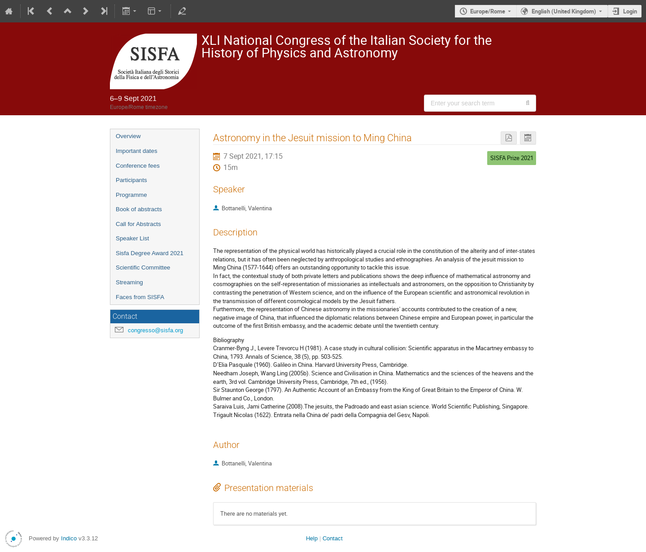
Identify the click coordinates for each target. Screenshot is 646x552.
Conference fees (138, 165)
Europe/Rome (487, 11)
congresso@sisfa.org (155, 330)
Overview (128, 136)
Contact (333, 538)
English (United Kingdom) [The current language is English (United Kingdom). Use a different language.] (564, 11)
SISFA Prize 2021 (511, 158)
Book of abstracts (139, 209)
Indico (69, 538)
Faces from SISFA (140, 297)
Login (630, 11)
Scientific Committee (143, 267)
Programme (131, 194)
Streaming (129, 282)
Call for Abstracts (138, 224)
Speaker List (132, 238)
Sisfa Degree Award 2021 (149, 253)
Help (312, 538)
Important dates (136, 151)
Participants (131, 180)
